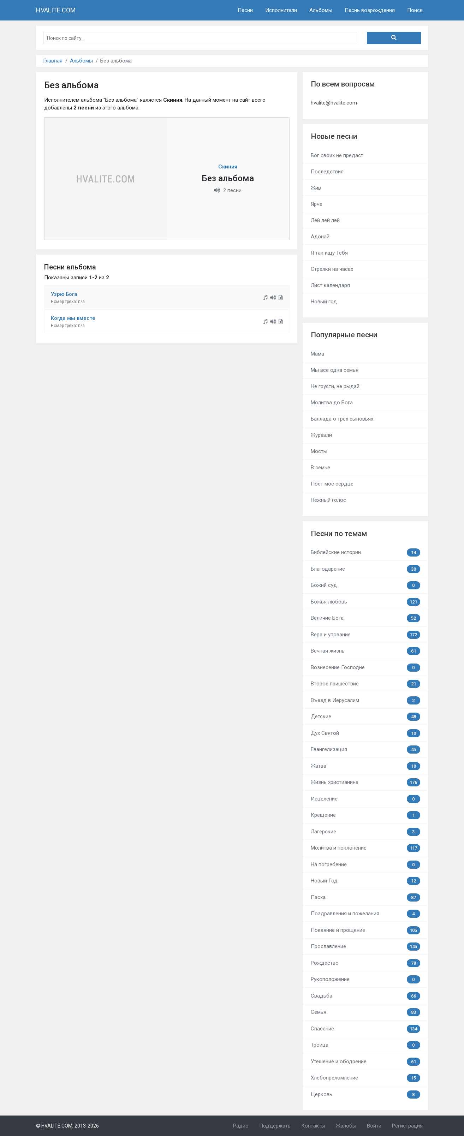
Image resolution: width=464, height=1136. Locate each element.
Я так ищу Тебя (329, 253)
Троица (365, 1045)
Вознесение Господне (365, 668)
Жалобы (346, 1126)
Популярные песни (344, 335)
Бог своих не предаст (337, 155)
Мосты (319, 451)
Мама (317, 354)
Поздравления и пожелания (365, 914)
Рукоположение (365, 979)
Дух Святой (365, 733)
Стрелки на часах (332, 269)
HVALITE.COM (56, 10)
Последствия (327, 171)
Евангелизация (365, 749)
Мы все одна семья (334, 370)
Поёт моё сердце (332, 484)
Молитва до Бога (332, 402)
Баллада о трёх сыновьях (342, 419)
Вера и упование (365, 635)
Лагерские (365, 832)
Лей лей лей (325, 220)
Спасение (365, 1029)
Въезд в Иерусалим (365, 700)
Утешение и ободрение (365, 1062)
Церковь (365, 1094)
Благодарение (365, 569)
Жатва (365, 766)
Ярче (316, 204)
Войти (374, 1126)
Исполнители (281, 10)
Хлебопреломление (365, 1078)
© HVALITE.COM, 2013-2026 (67, 1126)
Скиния (227, 166)
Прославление (365, 946)
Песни (245, 10)
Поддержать (275, 1126)
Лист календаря (330, 285)
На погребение (365, 865)
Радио (241, 1126)
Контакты (313, 1126)
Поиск (415, 10)
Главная (53, 61)
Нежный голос (328, 500)
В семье (320, 467)
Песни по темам (339, 533)
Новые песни (334, 136)
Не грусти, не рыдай (335, 386)
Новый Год (365, 881)
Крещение (365, 815)
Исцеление (365, 799)
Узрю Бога (64, 294)
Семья (365, 1012)
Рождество (365, 963)
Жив (316, 188)
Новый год (324, 301)
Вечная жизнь (365, 651)
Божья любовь (365, 602)
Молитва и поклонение (365, 848)
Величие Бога (365, 618)
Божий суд (365, 585)
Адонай (320, 236)
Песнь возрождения (370, 10)
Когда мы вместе (73, 318)
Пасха (365, 897)
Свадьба (365, 996)
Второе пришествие (365, 684)
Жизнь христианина (365, 782)
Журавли (321, 435)
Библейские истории (365, 552)
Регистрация (407, 1126)
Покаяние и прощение (365, 930)
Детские (365, 717)
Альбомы (320, 10)
